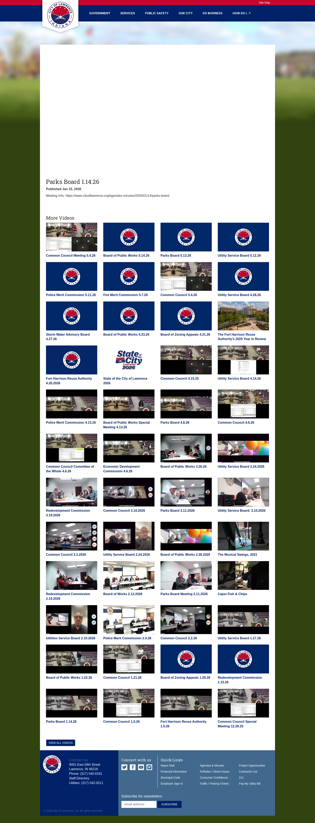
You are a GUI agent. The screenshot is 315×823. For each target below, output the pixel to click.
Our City (186, 13)
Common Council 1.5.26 (121, 721)
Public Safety (157, 13)
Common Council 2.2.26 (179, 638)
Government (99, 13)
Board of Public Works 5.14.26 (126, 255)
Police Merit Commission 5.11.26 (71, 295)
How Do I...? (242, 13)
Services (127, 13)
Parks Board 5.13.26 (176, 255)
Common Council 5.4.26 (179, 295)
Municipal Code (170, 777)
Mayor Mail (167, 765)
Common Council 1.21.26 (122, 677)
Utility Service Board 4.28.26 (239, 295)
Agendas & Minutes (212, 765)
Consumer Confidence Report (218, 777)
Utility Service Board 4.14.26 (239, 378)
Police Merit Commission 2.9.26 (127, 638)
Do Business (213, 13)
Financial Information (174, 771)
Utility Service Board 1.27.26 (239, 638)
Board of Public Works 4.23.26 (126, 334)
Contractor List (248, 771)
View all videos (61, 742)
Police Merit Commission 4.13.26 (71, 422)
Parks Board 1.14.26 (61, 721)
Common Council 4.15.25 (180, 378)
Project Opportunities (252, 765)
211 (241, 777)
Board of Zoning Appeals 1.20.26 (185, 677)
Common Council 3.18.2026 (124, 510)
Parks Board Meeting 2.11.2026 (184, 594)
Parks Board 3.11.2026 (178, 510)
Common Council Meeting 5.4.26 (70, 255)
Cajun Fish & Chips (232, 594)
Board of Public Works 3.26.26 (184, 466)
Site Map (264, 2)
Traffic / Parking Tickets (214, 783)
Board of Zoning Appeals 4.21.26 (185, 334)
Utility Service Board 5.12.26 (239, 255)
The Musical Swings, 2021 (237, 554)
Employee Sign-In (172, 783)
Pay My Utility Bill (249, 783)
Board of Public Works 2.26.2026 (185, 554)
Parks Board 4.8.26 (175, 422)
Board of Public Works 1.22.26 (69, 677)
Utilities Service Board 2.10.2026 (70, 638)
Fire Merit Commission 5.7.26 (125, 295)
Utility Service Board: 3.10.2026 (241, 510)
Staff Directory (79, 778)
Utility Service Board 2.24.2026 (126, 554)
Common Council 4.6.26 (236, 422)
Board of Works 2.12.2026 (122, 594)
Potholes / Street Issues (215, 771)
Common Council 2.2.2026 (66, 554)
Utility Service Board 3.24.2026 (241, 466)
